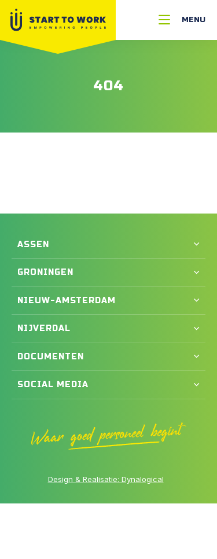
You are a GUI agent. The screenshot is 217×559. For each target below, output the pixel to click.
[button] (108, 245)
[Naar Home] (58, 20)
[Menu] (182, 20)
